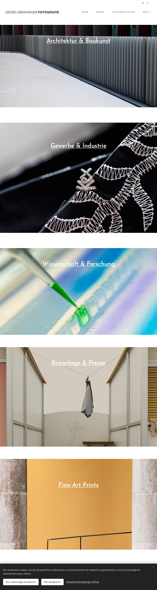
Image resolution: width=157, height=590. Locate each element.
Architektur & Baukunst (79, 41)
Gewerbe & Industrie (79, 146)
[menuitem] (126, 12)
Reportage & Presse (78, 363)
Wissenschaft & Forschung (78, 264)
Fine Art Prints (79, 485)
